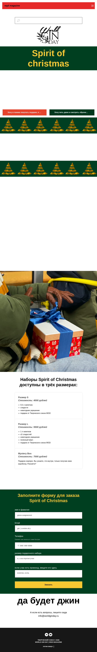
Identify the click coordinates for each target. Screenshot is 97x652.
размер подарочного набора (28, 553)
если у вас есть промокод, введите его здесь (36, 568)
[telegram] (46, 634)
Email (17, 523)
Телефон (19, 536)
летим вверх (48, 646)
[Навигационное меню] (92, 6)
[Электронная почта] (50, 634)
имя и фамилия (22, 510)
